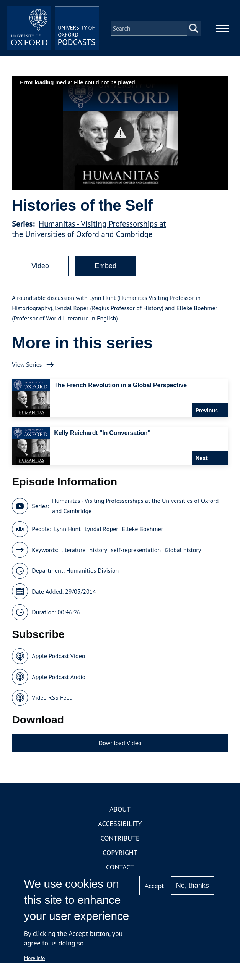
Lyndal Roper (101, 529)
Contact (120, 867)
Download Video (120, 743)
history (98, 550)
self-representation (136, 550)
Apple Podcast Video (58, 656)
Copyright (120, 852)
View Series (27, 364)
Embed (105, 266)
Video (40, 266)
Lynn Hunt (67, 529)
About (120, 809)
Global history (183, 550)
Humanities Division (92, 570)
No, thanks (192, 885)
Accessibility (120, 823)
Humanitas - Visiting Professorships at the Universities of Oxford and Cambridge (89, 229)
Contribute (119, 838)
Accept (154, 885)
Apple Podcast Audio (58, 677)
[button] (120, 133)
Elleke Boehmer (142, 529)
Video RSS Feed (52, 697)
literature (73, 550)
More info (34, 958)
